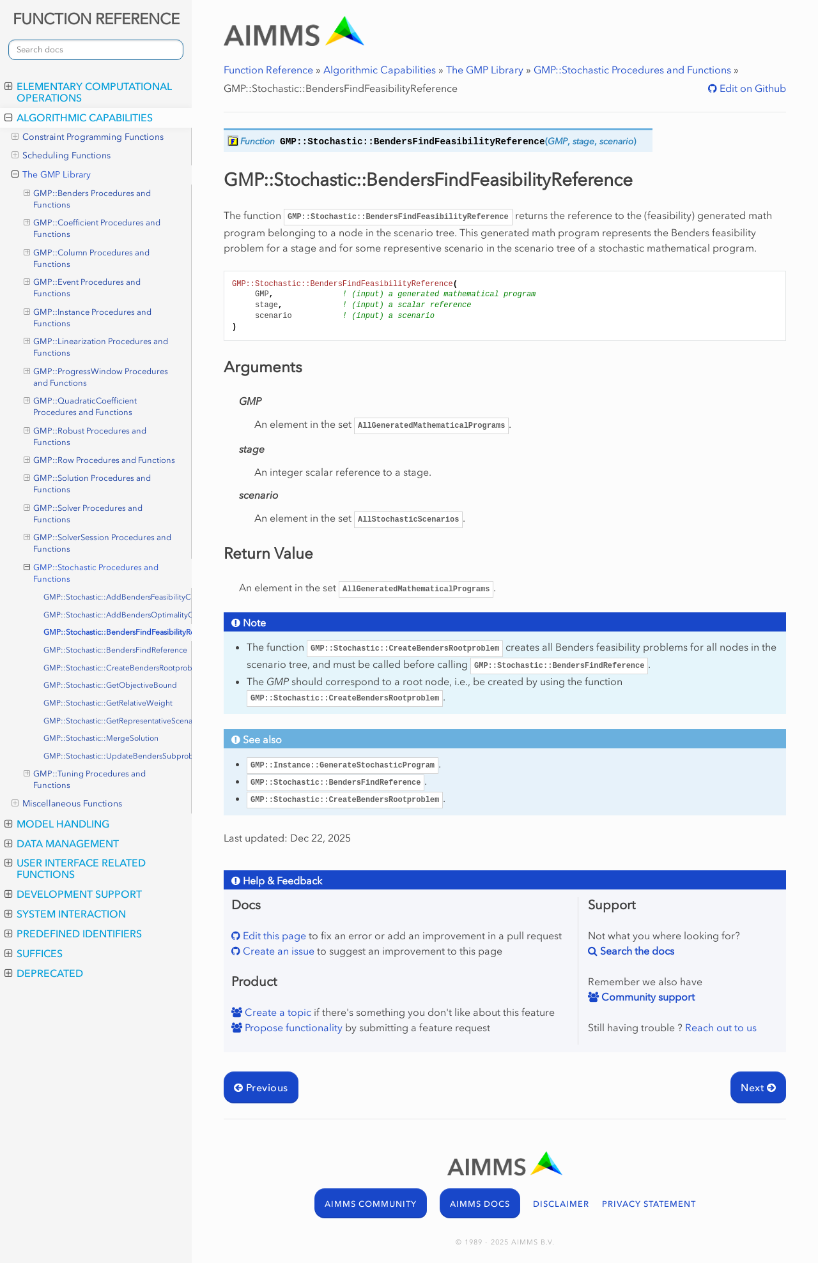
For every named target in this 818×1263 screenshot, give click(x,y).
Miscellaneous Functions (67, 804)
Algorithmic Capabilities (78, 117)
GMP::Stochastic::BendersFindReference (115, 650)
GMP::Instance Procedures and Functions (88, 317)
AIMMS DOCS (480, 1204)
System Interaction (65, 913)
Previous (261, 1087)
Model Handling (56, 823)
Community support (647, 997)
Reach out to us (721, 1027)
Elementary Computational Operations (88, 92)
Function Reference (268, 69)
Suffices (33, 953)
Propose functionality (292, 1027)
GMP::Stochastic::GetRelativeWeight (108, 703)
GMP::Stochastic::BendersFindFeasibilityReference (117, 632)
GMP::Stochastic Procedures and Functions (91, 573)
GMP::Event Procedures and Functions (82, 287)
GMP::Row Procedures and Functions (100, 460)
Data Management (61, 843)
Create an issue (277, 951)
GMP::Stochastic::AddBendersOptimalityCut (117, 614)
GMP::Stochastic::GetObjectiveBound (110, 685)
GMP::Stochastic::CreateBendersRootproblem (117, 667)
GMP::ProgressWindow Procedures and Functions (96, 377)
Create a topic (276, 1012)
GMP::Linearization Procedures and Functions (96, 347)
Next (758, 1087)
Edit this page (273, 935)
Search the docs (636, 951)
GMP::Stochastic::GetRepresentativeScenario (117, 720)
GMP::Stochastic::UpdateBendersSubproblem (117, 756)
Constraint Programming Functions (88, 137)
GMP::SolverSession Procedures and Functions (98, 543)
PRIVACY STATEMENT (649, 1204)
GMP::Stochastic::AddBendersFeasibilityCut (117, 597)
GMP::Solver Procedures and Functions (83, 513)
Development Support (73, 894)
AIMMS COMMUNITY (371, 1204)
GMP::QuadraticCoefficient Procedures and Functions (80, 406)
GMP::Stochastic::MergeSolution (100, 738)
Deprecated (43, 973)
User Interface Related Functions (75, 868)
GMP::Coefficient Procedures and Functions (92, 228)
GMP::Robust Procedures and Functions (85, 436)
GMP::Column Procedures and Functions (87, 258)
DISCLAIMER (561, 1204)
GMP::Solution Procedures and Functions (87, 483)
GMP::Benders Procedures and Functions (87, 198)
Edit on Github (751, 88)
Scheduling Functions (61, 156)
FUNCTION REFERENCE (96, 19)
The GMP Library (51, 175)
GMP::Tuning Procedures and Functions (85, 779)
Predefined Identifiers (73, 933)
